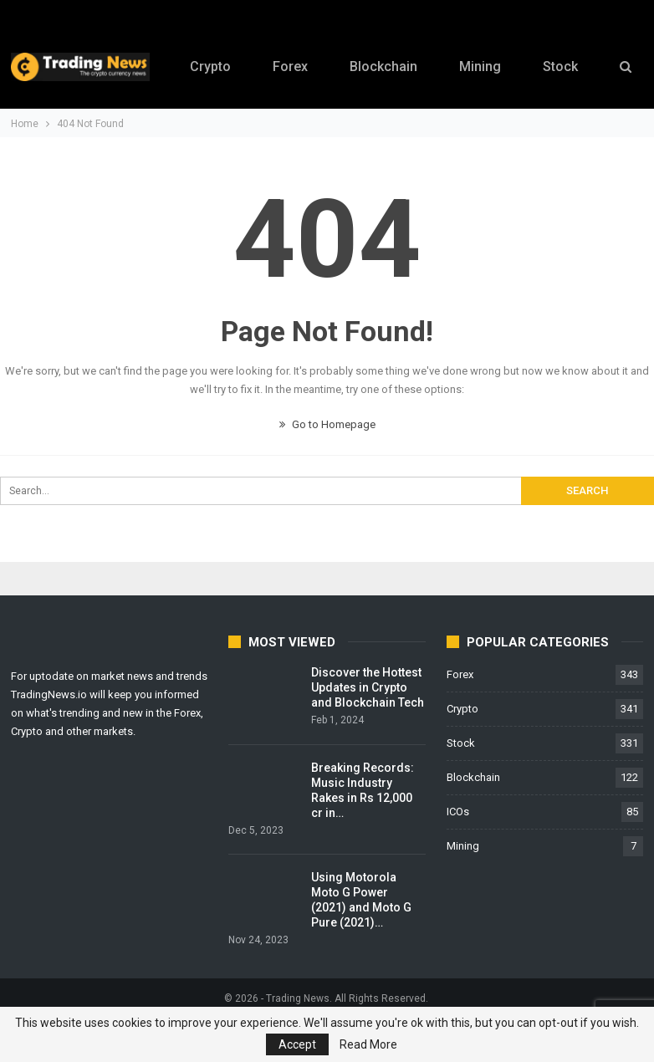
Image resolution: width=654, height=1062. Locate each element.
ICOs (458, 811)
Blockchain (385, 66)
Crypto (206, 66)
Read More (368, 1044)
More (566, 55)
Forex (289, 66)
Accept (297, 1044)
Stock (461, 743)
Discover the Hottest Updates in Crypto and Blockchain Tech (367, 687)
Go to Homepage (327, 424)
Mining (484, 66)
